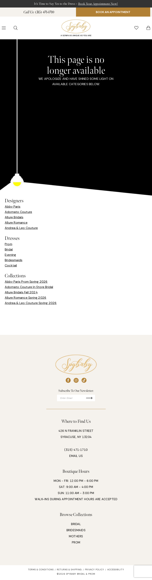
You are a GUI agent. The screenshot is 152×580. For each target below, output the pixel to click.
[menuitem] (39, 13)
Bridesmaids (13, 261)
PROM (76, 544)
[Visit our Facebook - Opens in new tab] (68, 381)
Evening (10, 256)
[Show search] (16, 29)
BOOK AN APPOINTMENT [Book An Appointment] (113, 13)
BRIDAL (76, 526)
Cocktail (11, 267)
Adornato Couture (18, 213)
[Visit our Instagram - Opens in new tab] (76, 381)
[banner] (76, 29)
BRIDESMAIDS (76, 532)
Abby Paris (12, 208)
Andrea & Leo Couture (21, 229)
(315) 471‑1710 (76, 452)
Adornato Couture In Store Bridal (29, 288)
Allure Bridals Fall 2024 (21, 293)
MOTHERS (76, 538)
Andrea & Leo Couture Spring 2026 (31, 304)
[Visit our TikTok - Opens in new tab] (84, 381)
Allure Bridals (14, 218)
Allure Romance (16, 224)
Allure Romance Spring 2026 (25, 299)
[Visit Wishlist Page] (136, 29)
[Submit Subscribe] (92, 399)
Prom (8, 245)
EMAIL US (76, 458)
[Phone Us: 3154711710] (39, 13)
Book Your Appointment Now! (100, 4)
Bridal (9, 251)
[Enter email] (76, 399)
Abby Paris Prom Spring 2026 (26, 283)
